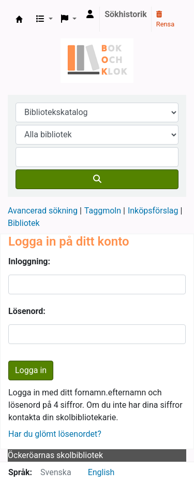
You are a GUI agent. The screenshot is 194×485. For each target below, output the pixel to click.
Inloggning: (29, 261)
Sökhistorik (126, 14)
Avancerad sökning (43, 211)
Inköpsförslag (153, 211)
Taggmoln (102, 211)
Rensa (165, 19)
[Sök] (97, 179)
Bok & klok (19, 19)
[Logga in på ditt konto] (90, 14)
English (101, 472)
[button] (44, 19)
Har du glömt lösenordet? (54, 434)
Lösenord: (27, 311)
